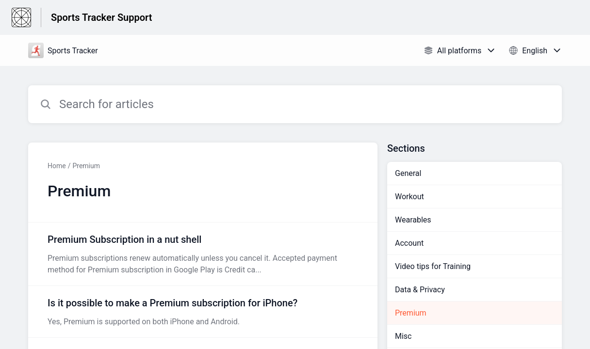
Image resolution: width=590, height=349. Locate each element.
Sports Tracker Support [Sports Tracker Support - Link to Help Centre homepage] (101, 17)
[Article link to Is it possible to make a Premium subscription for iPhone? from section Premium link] (203, 312)
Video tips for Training (433, 266)
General (408, 173)
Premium (86, 166)
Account (409, 243)
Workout (409, 196)
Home (57, 166)
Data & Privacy (420, 289)
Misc (403, 336)
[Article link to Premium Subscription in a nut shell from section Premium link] (203, 254)
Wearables (413, 219)
